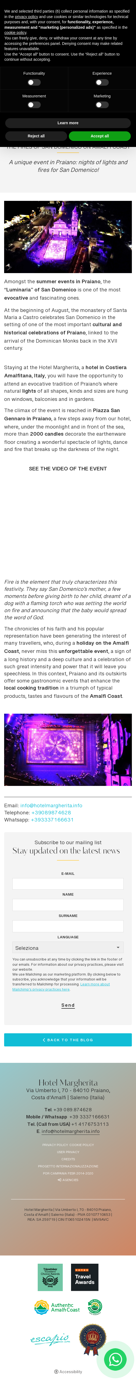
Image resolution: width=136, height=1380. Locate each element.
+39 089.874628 (72, 1110)
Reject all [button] (36, 136)
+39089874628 (51, 813)
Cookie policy (81, 1145)
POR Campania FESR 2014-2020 (68, 1174)
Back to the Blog (70, 1041)
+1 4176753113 (90, 1124)
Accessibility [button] (70, 1372)
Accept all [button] (100, 136)
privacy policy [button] (26, 17)
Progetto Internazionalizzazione (68, 1166)
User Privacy (68, 1152)
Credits (68, 1159)
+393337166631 (52, 820)
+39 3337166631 (89, 1117)
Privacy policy (55, 1145)
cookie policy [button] (15, 32)
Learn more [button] (68, 123)
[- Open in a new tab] (115, 1359)
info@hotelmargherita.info (51, 806)
